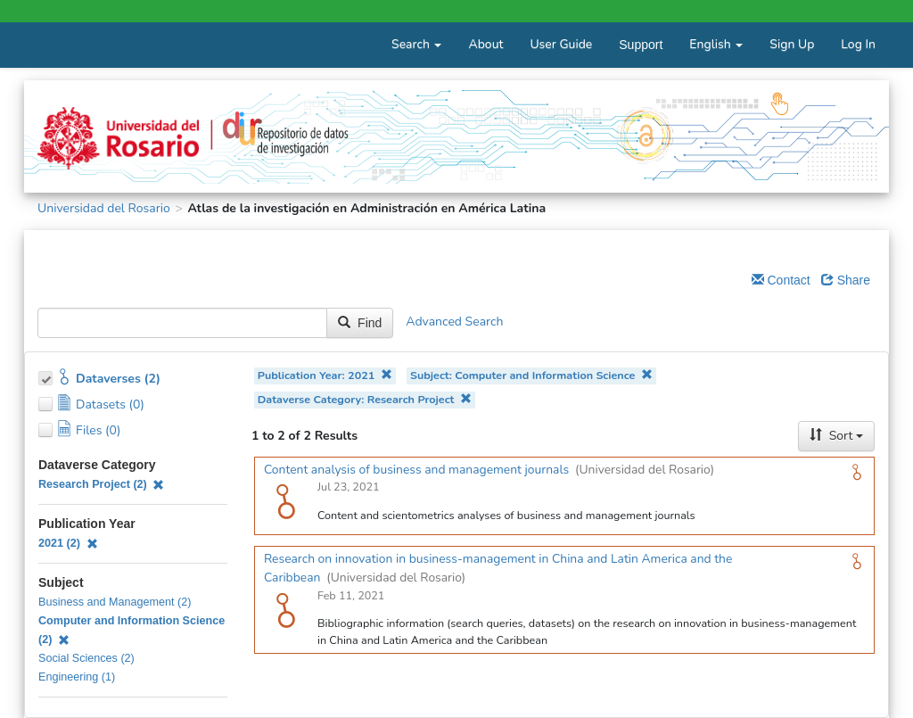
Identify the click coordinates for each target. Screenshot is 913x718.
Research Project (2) (101, 484)
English (716, 44)
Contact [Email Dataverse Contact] (781, 280)
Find (360, 323)
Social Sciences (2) (86, 658)
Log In (858, 44)
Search (416, 44)
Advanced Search (454, 322)
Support (640, 44)
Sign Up (791, 44)
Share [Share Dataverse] (845, 280)
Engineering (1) (76, 677)
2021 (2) (68, 543)
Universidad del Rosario (103, 208)
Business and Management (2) (115, 602)
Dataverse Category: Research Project (365, 399)
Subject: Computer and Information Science (531, 375)
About (485, 44)
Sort (836, 435)
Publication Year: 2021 (325, 375)
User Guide (561, 44)
